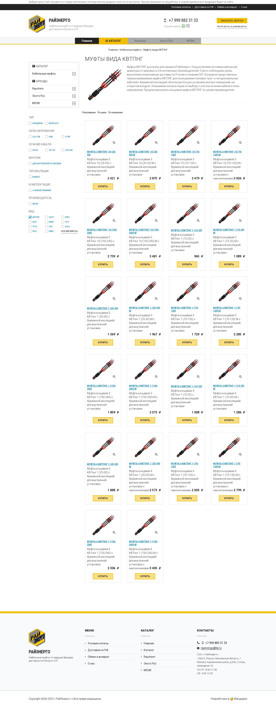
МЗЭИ (190, 41)
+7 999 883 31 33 (216, 643)
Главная (87, 41)
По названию (115, 112)
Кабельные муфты (44, 74)
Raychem (140, 41)
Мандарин (238, 698)
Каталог (115, 41)
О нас (244, 7)
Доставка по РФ (204, 7)
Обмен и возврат (227, 7)
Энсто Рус (166, 41)
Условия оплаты (181, 7)
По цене (102, 112)
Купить (103, 186)
